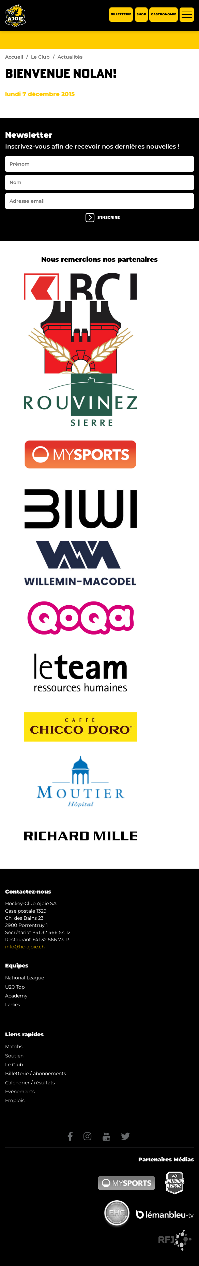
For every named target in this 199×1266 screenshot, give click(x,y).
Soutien (14, 1056)
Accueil (14, 57)
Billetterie (121, 14)
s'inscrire (103, 217)
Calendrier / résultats (30, 1083)
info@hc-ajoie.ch (25, 947)
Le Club (40, 57)
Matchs (13, 1046)
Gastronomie (163, 14)
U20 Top (15, 987)
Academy (16, 996)
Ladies (12, 1005)
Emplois (15, 1100)
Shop (141, 14)
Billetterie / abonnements (35, 1073)
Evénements (20, 1091)
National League (24, 978)
